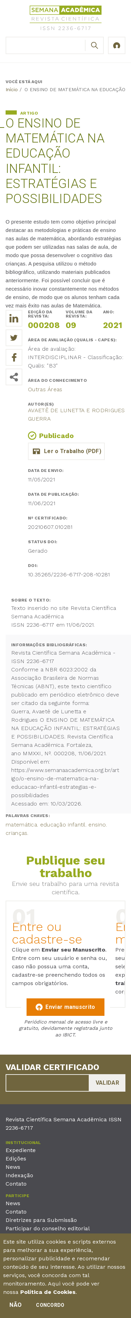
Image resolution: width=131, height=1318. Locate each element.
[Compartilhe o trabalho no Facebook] (14, 357)
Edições (16, 1158)
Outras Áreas (45, 389)
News (13, 1167)
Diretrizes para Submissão (41, 1220)
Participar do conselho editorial (48, 1228)
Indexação (19, 1175)
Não (15, 1307)
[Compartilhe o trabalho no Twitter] (14, 337)
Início (12, 89)
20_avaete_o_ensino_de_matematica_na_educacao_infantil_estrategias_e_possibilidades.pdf (66, 451)
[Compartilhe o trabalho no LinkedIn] (14, 318)
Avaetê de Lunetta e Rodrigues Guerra (76, 414)
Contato (16, 1183)
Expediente (21, 1150)
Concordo (50, 1307)
